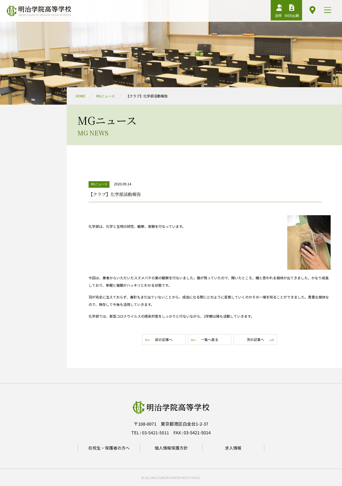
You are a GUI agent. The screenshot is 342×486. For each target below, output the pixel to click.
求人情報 (233, 448)
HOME (80, 96)
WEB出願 (285, 12)
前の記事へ (164, 339)
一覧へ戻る (209, 339)
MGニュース (105, 96)
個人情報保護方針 (171, 448)
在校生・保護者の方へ (109, 448)
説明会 (263, 12)
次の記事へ (255, 339)
